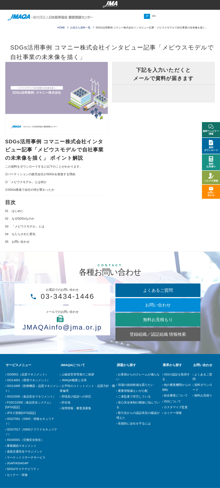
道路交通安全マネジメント (25, 451)
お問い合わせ (158, 305)
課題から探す (125, 365)
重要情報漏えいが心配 (133, 390)
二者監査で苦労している (134, 396)
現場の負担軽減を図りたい (136, 384)
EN (153, 16)
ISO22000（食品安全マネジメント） (31, 396)
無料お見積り (203, 395)
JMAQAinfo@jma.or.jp (62, 327)
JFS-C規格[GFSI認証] (21, 413)
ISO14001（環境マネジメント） (28, 380)
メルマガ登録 (211, 177)
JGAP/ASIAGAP (17, 463)
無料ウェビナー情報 (211, 129)
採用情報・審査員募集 (76, 408)
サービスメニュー (18, 365)
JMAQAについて (72, 365)
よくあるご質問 (158, 290)
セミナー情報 (173, 413)
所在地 (65, 402)
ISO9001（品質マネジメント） (27, 374)
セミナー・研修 (17, 475)
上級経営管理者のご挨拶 (77, 374)
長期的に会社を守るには (134, 423)
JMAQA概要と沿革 (74, 380)
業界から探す (171, 365)
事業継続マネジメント (22, 445)
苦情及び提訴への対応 (76, 396)
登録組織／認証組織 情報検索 (158, 334)
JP (147, 16)
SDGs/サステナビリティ (23, 469)
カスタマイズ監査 (176, 407)
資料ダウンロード (211, 145)
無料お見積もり (158, 319)
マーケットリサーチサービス (26, 457)
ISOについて (172, 401)
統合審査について (176, 395)
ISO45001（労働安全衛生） (25, 439)
